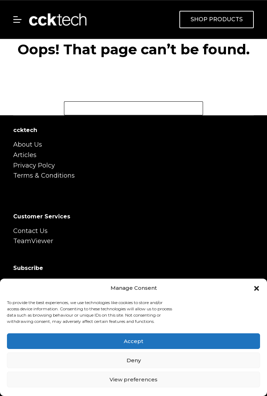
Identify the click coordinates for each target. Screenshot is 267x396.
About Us (27, 144)
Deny (134, 360)
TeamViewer (33, 241)
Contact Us (30, 231)
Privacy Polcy (34, 165)
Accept (133, 341)
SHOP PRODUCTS (217, 19)
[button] (256, 288)
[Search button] (196, 108)
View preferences (133, 379)
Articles (25, 155)
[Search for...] (126, 108)
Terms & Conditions (44, 175)
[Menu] (17, 19)
